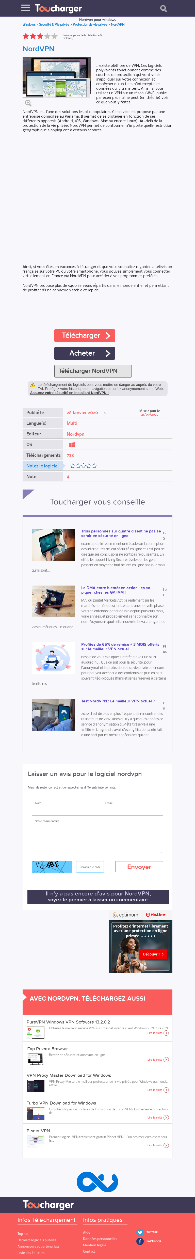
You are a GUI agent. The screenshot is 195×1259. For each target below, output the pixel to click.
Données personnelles (100, 1238)
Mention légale (94, 1245)
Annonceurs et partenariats (38, 1246)
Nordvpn (75, 434)
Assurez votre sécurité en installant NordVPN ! (69, 393)
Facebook (154, 1241)
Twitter (152, 1232)
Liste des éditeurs (31, 1252)
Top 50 (23, 1233)
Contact (89, 1251)
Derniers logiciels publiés (37, 1240)
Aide (86, 1232)
